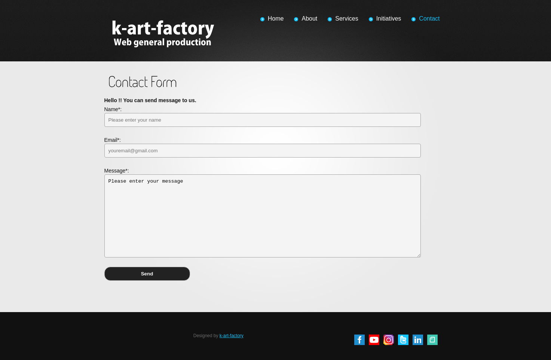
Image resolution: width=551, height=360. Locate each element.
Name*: (262, 116)
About (309, 18)
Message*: (262, 212)
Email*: (262, 147)
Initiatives (388, 18)
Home (276, 18)
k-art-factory (232, 335)
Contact (429, 18)
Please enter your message (262, 215)
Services (346, 18)
